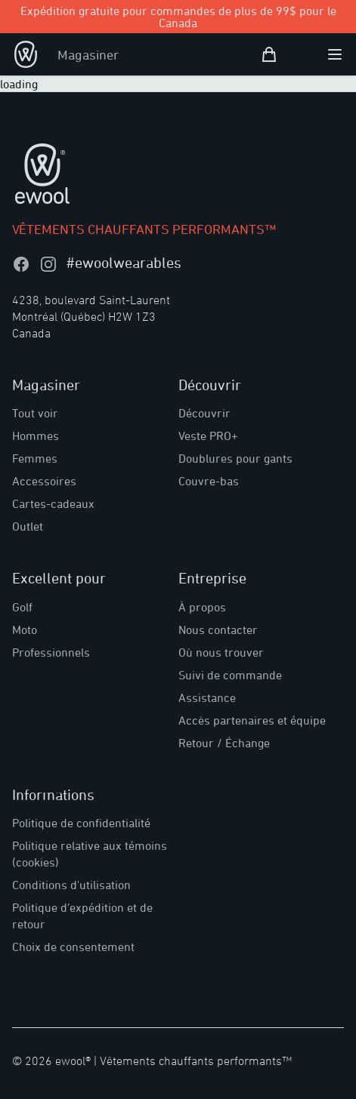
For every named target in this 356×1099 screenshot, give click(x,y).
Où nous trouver (221, 652)
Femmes (34, 458)
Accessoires (44, 481)
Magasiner (88, 54)
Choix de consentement (73, 946)
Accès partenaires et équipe (252, 720)
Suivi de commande (230, 675)
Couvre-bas (208, 481)
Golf (22, 607)
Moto (24, 629)
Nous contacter (218, 629)
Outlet (27, 526)
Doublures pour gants (235, 458)
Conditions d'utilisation (71, 884)
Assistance (207, 697)
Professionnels (51, 652)
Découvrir (204, 413)
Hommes (35, 435)
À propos (202, 607)
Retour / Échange (224, 743)
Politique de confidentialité (81, 823)
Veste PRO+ (208, 435)
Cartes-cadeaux (53, 503)
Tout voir (35, 413)
